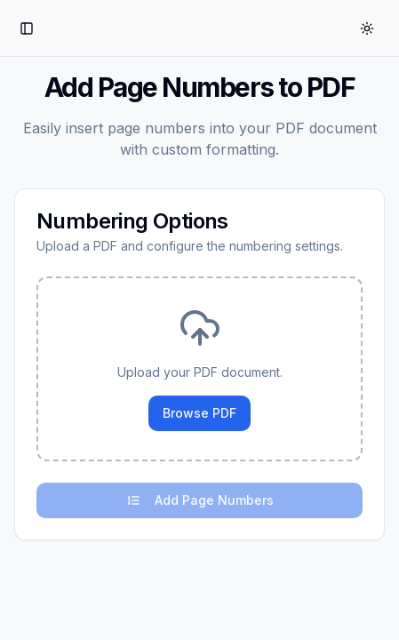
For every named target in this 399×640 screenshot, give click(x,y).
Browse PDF (199, 412)
